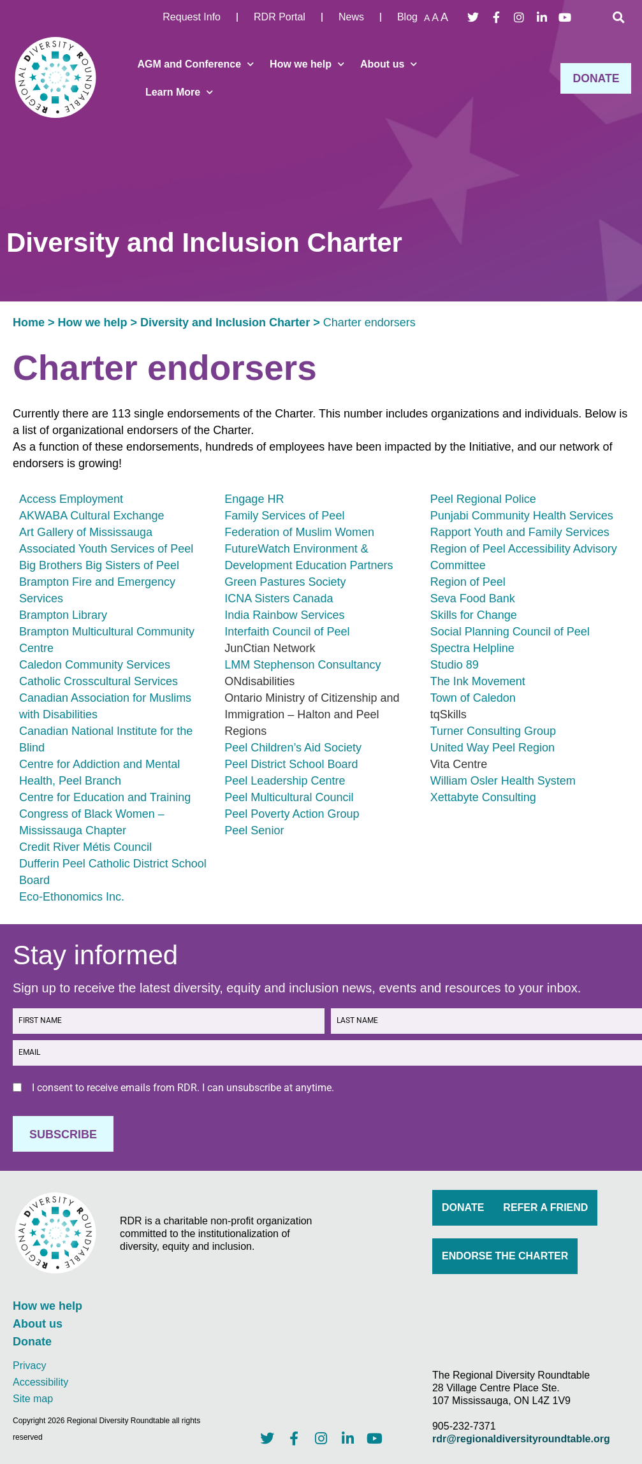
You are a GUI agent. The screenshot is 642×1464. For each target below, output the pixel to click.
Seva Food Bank (472, 598)
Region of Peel (468, 582)
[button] (618, 17)
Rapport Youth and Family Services (519, 532)
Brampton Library (63, 615)
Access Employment (71, 499)
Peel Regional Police (483, 499)
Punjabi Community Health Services (521, 515)
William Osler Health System (503, 780)
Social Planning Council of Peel (510, 631)
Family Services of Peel (284, 515)
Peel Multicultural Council (288, 797)
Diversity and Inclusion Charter (225, 322)
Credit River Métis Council (85, 847)
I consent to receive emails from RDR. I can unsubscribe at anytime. (183, 1088)
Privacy (29, 1364)
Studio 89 (454, 664)
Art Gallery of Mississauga (85, 532)
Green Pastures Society (285, 582)
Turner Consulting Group (493, 731)
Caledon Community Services (94, 664)
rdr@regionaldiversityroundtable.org (521, 1438)
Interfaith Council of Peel (286, 631)
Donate (32, 1341)
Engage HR (254, 499)
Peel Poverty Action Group (291, 814)
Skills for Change (473, 615)
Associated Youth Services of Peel (106, 548)
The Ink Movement (477, 681)
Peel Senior (254, 830)
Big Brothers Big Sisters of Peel (99, 565)
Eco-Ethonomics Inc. (71, 896)
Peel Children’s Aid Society (292, 747)
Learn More (179, 92)
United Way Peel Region (492, 747)
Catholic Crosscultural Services (98, 681)
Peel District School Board (291, 764)
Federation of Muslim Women (299, 532)
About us (388, 64)
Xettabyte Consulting (483, 797)
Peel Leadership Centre (284, 780)
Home (29, 322)
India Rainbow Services (284, 615)
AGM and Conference (195, 64)
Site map (33, 1398)
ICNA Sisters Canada (278, 598)
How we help (307, 64)
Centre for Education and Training (105, 797)
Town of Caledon (473, 698)
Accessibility (40, 1381)
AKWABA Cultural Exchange (91, 515)
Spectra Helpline (472, 648)
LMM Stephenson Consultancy (302, 664)
